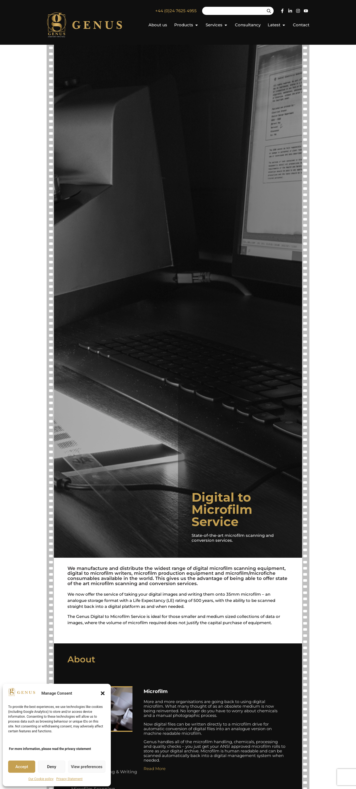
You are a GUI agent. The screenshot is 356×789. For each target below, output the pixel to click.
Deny (51, 766)
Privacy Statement (69, 779)
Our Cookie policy (40, 779)
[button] (102, 693)
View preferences (86, 766)
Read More (155, 768)
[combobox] (233, 11)
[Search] (269, 11)
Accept (21, 766)
